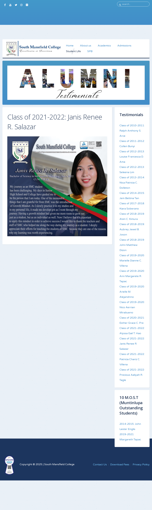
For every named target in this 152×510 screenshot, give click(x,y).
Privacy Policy (141, 464)
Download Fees (119, 464)
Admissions (124, 45)
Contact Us (100, 464)
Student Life (73, 51)
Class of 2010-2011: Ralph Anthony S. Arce (132, 131)
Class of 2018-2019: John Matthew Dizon (132, 245)
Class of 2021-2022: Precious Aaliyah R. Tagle (132, 375)
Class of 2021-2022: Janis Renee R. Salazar (132, 344)
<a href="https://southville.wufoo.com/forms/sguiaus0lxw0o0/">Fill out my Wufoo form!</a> (76, 22)
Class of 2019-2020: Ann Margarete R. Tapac (132, 276)
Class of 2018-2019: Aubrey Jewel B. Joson (132, 229)
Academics (104, 45)
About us (85, 45)
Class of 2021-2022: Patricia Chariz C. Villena (132, 359)
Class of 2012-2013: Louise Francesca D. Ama (132, 157)
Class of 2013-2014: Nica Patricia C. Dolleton (132, 182)
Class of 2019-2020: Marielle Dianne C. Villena (132, 260)
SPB (90, 51)
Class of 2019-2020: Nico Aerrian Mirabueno (132, 307)
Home (69, 45)
